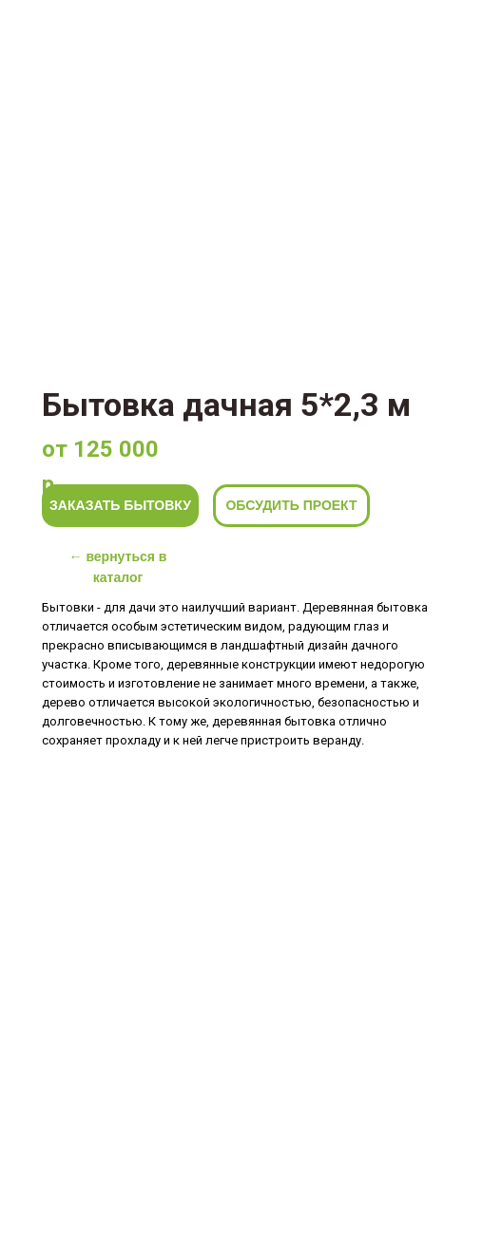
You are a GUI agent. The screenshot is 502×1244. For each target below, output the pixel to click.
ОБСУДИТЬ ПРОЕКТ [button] (291, 505)
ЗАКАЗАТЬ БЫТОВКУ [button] (120, 505)
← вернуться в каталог (118, 567)
